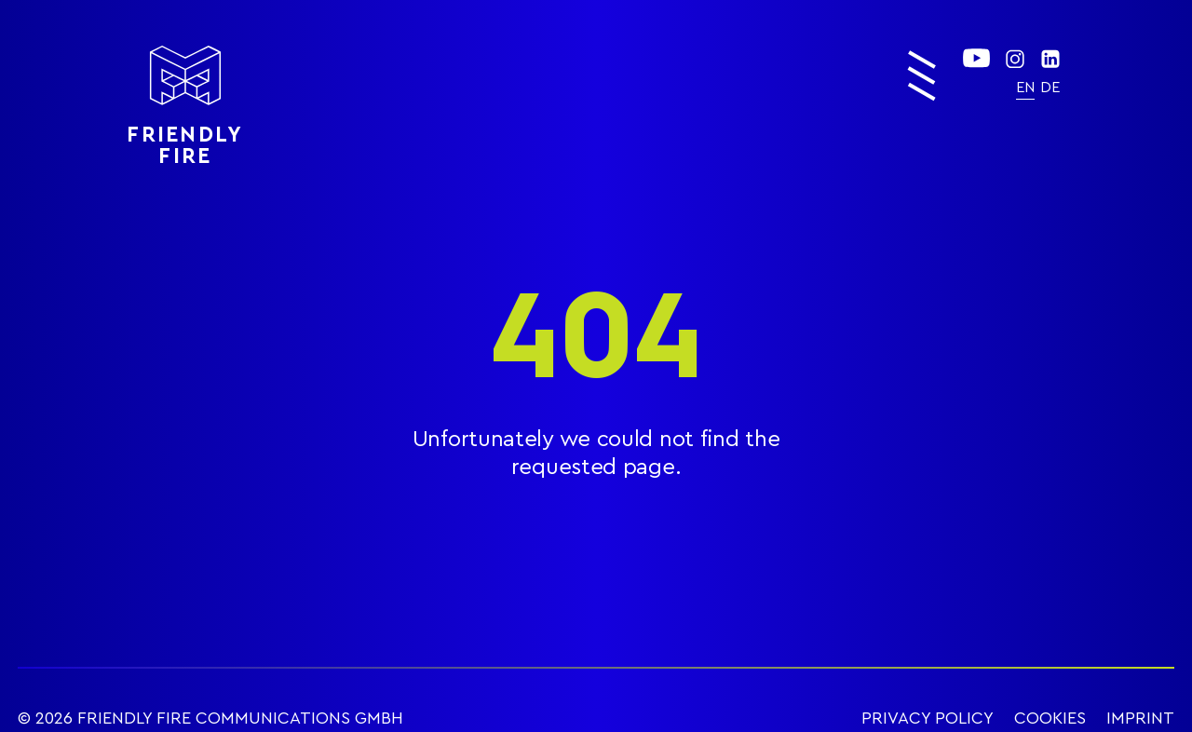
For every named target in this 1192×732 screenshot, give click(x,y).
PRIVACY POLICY (927, 718)
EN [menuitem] (1025, 87)
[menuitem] (1025, 87)
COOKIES (1050, 718)
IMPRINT (1140, 718)
